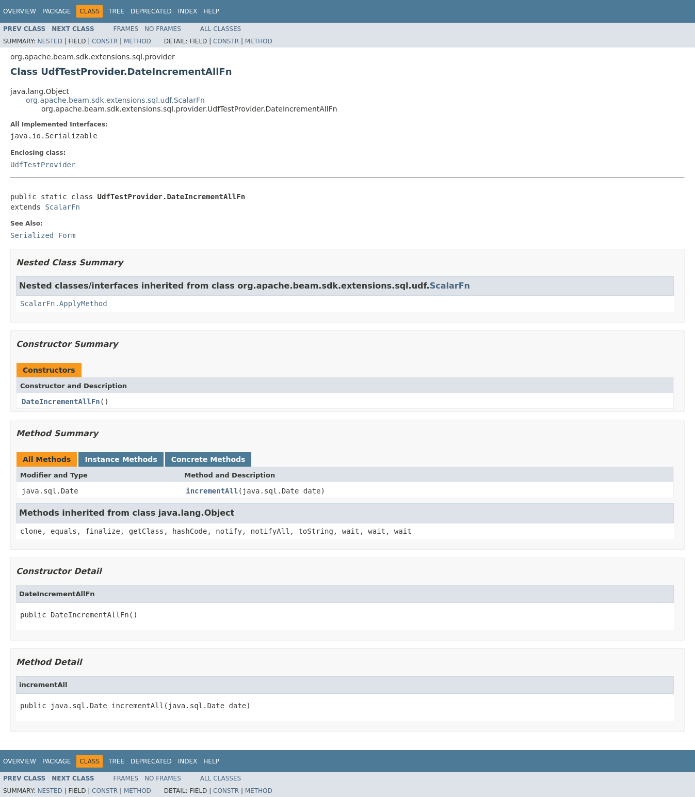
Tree (116, 11)
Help (211, 11)
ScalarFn (62, 207)
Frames (126, 29)
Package (56, 11)
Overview (19, 11)
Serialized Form (42, 235)
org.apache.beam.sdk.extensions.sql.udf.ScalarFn (115, 100)
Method (137, 41)
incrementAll (212, 491)
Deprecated (151, 11)
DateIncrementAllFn (61, 401)
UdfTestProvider (42, 165)
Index (188, 11)
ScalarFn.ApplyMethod (63, 303)
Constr (105, 41)
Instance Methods (121, 459)
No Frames (162, 29)
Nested (49, 41)
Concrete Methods (208, 459)
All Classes (220, 29)
